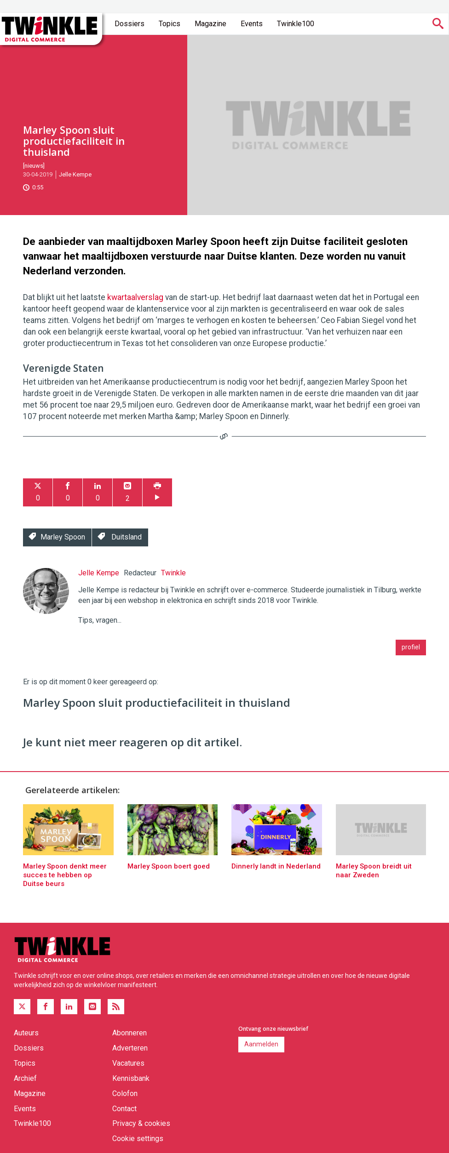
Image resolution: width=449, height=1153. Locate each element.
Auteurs (26, 1032)
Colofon (125, 1093)
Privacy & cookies (141, 1123)
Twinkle (173, 572)
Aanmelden (261, 1044)
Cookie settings (137, 1138)
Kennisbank (131, 1078)
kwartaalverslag (135, 297)
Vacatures (128, 1063)
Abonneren (129, 1032)
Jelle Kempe (75, 174)
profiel (411, 647)
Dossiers (129, 23)
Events (252, 23)
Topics (169, 23)
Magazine (210, 23)
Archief (25, 1078)
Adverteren (130, 1048)
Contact (124, 1108)
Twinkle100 (295, 23)
